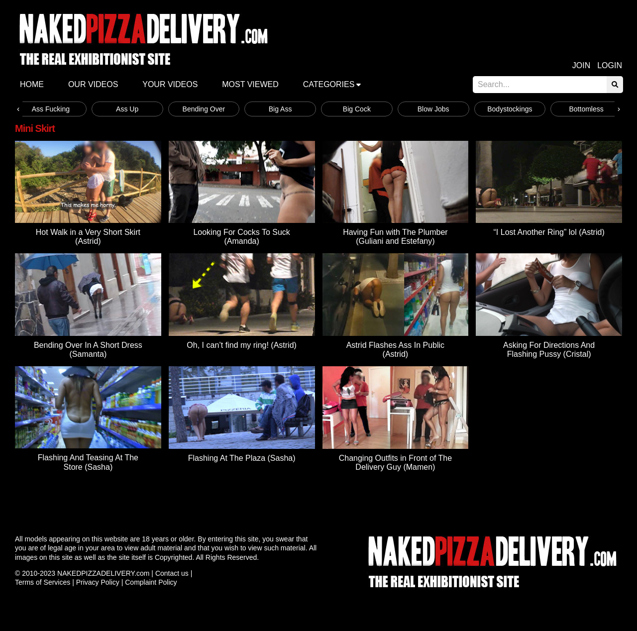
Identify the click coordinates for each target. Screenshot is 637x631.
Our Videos (93, 84)
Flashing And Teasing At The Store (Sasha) (88, 462)
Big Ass (280, 109)
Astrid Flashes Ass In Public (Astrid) (395, 349)
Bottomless (586, 109)
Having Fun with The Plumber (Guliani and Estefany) (395, 236)
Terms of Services (42, 582)
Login (609, 65)
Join (581, 65)
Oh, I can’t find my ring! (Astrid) (242, 345)
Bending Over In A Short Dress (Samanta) (88, 349)
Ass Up (127, 109)
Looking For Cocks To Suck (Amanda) (241, 236)
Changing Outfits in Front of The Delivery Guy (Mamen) (395, 462)
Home (32, 84)
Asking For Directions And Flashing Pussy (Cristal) (549, 349)
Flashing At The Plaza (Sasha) (242, 458)
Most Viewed (250, 84)
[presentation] (18, 109)
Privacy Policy (97, 582)
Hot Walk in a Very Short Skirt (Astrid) (88, 236)
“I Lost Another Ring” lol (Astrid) (549, 232)
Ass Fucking (51, 109)
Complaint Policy (151, 582)
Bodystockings (509, 109)
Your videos (170, 84)
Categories (329, 84)
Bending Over (204, 109)
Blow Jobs (433, 109)
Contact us (172, 573)
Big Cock (357, 109)
